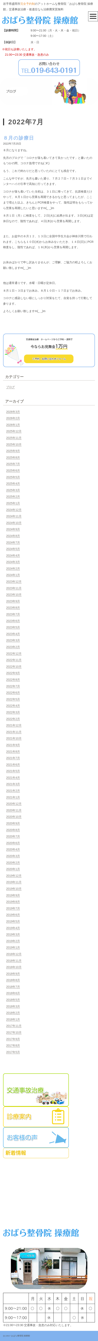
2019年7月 (13, 908)
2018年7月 (13, 986)
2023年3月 (13, 640)
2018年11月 (14, 960)
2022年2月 (13, 719)
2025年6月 (13, 470)
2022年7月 (13, 686)
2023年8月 (13, 607)
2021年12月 (14, 725)
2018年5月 (13, 999)
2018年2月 (13, 1012)
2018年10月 (14, 967)
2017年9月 (13, 1039)
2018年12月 (14, 954)
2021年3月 (13, 784)
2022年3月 (13, 712)
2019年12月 (14, 875)
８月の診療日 (18, 138)
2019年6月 (13, 914)
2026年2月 (13, 418)
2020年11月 (14, 810)
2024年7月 (13, 542)
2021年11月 (14, 732)
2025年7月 (13, 464)
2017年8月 (13, 1045)
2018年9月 (13, 973)
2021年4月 (13, 777)
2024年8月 (13, 536)
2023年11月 (14, 588)
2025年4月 (13, 483)
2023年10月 (14, 594)
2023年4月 (13, 634)
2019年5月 (13, 921)
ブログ (10, 387)
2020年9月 (13, 823)
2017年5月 (13, 1052)
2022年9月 (13, 673)
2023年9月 (13, 601)
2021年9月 (13, 745)
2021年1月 (13, 797)
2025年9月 (13, 451)
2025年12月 (14, 431)
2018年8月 (13, 980)
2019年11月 (14, 882)
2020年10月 (14, 816)
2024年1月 (13, 575)
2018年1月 (13, 1019)
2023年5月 (13, 627)
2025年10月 (14, 444)
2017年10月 (14, 1032)
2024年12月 (14, 509)
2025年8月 (13, 457)
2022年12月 (14, 653)
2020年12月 (14, 803)
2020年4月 (13, 849)
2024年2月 (13, 568)
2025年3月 (13, 490)
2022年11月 (14, 660)
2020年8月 (13, 830)
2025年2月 (13, 496)
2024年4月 (13, 555)
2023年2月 (13, 647)
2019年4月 (13, 928)
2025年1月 (13, 503)
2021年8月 (13, 751)
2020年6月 (13, 843)
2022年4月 (13, 705)
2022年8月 (13, 679)
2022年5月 (13, 699)
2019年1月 (13, 947)
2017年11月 (14, 1025)
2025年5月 (13, 477)
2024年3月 (13, 562)
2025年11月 (14, 437)
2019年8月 (13, 901)
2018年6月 (13, 993)
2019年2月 (13, 941)
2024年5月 (13, 549)
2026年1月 (13, 424)
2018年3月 (13, 1006)
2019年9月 (13, 895)
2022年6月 (13, 692)
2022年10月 (14, 666)
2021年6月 (13, 764)
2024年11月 (14, 516)
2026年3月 (13, 411)
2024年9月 (13, 529)
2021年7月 (13, 758)
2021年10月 (14, 738)
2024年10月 (14, 522)
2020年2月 (13, 862)
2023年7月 (13, 614)
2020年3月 (13, 856)
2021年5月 (13, 771)
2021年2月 (13, 790)
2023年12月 (14, 581)
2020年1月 (13, 869)
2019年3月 (13, 934)
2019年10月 (14, 888)
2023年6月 (13, 621)
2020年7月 (13, 836)
